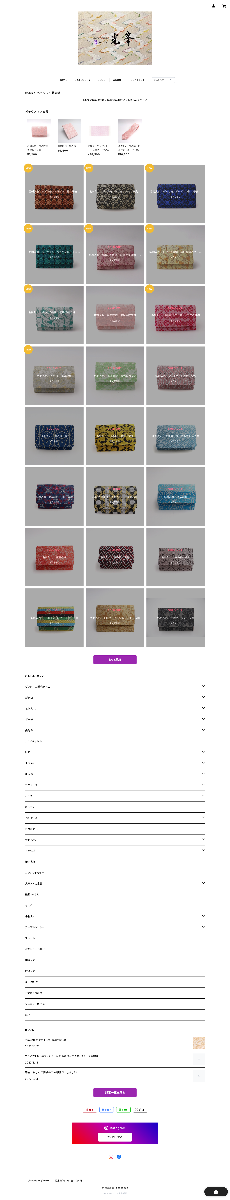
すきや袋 (30, 850)
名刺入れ (42, 92)
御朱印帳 (30, 861)
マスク (29, 905)
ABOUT (118, 79)
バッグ (28, 796)
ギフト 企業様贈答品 (38, 686)
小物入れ (30, 916)
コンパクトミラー (34, 872)
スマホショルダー (35, 992)
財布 (28, 752)
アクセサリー (32, 785)
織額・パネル (32, 894)
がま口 (29, 697)
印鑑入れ (30, 960)
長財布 (29, 730)
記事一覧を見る (115, 1092)
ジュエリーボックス (36, 1003)
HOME (63, 79)
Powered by (115, 1193)
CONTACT (137, 79)
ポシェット (30, 806)
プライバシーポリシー (38, 1180)
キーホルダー (33, 982)
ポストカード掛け (35, 949)
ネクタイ (29, 763)
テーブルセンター (35, 927)
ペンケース (31, 817)
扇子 (28, 1014)
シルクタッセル (33, 741)
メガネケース (32, 828)
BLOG (101, 79)
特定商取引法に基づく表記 (68, 1180)
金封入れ (30, 839)
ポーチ (29, 719)
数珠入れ (30, 971)
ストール (30, 938)
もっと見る (115, 659)
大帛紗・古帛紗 (34, 883)
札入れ (29, 774)
